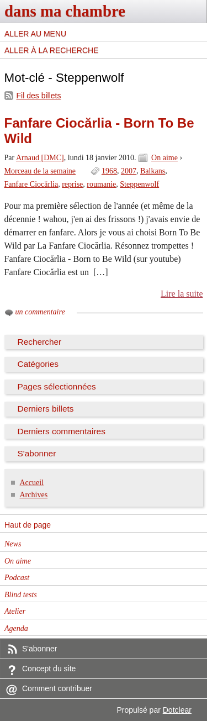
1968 (109, 171)
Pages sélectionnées (57, 386)
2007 (128, 171)
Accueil (32, 482)
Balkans (152, 171)
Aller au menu (35, 33)
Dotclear (177, 710)
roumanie (101, 184)
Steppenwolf (139, 184)
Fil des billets (39, 95)
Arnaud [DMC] (40, 158)
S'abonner (37, 453)
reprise (72, 184)
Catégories (38, 364)
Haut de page (27, 524)
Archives (34, 495)
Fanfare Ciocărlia (31, 184)
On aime (164, 158)
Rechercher (40, 341)
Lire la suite (182, 293)
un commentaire (40, 312)
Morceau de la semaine (40, 171)
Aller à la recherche (51, 50)
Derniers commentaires (61, 431)
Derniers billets (46, 408)
